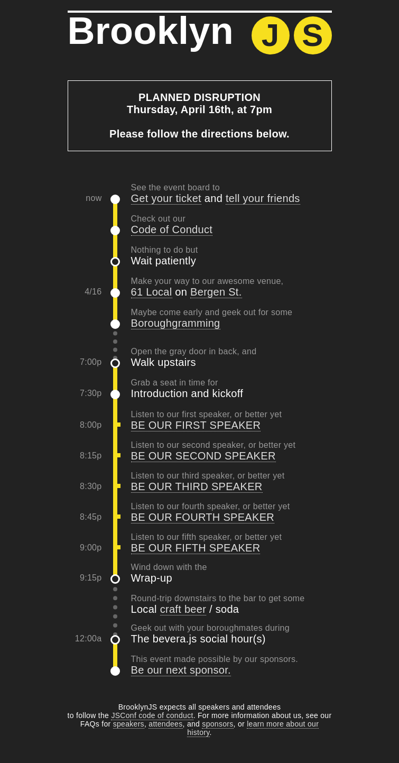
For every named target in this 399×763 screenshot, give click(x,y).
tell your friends (263, 198)
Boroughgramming (175, 323)
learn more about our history (253, 728)
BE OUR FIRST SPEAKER (196, 425)
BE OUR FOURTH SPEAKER (203, 517)
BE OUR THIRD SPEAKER (197, 486)
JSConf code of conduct (152, 715)
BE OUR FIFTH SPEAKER (196, 548)
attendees (165, 724)
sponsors (217, 724)
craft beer (183, 609)
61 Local (151, 292)
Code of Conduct (172, 229)
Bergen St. (216, 292)
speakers (128, 724)
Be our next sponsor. (181, 670)
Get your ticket (166, 198)
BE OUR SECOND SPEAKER (203, 456)
